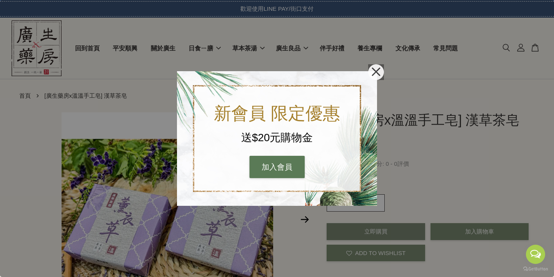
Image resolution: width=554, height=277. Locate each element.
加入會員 (277, 167)
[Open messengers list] (535, 254)
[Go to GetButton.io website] (535, 269)
